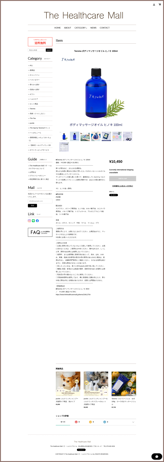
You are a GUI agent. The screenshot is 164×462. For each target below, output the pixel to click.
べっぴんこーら (35, 133)
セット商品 (34, 104)
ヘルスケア (34, 99)
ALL (31, 65)
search (49, 50)
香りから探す (35, 84)
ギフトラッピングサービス (39, 150)
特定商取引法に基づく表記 (39, 179)
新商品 (32, 70)
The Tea (33, 118)
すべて (63, 422)
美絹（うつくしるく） (38, 113)
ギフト (32, 94)
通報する (111, 191)
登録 (32, 205)
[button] (81, 28)
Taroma (32, 109)
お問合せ (33, 172)
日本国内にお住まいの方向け (122, 186)
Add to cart (122, 178)
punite (32, 123)
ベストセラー (35, 80)
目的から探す (35, 89)
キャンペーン (35, 75)
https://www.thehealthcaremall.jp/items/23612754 (73, 294)
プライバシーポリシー (38, 176)
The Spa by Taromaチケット (40, 128)
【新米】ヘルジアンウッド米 (40, 145)
